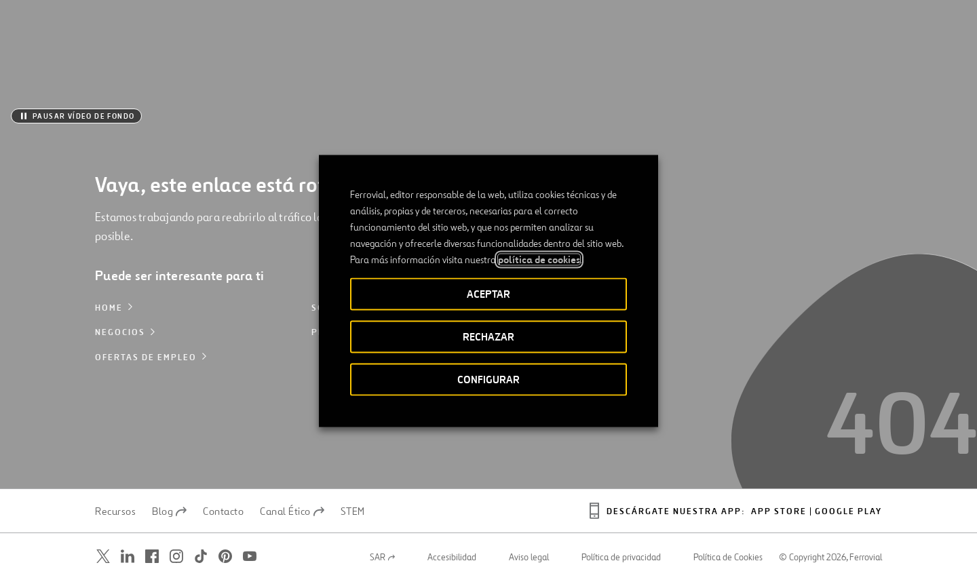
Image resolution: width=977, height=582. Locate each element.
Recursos (115, 511)
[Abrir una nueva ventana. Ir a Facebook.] (152, 556)
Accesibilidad (451, 557)
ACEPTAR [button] (488, 294)
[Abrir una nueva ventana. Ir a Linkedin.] (127, 556)
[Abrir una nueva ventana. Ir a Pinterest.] (225, 556)
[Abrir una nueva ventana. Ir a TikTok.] (201, 556)
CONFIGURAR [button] (488, 379)
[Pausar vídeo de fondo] (76, 116)
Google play (848, 512)
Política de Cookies (728, 557)
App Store (779, 512)
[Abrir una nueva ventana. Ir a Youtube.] (250, 556)
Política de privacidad (621, 557)
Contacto (223, 511)
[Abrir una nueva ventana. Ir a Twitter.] (103, 556)
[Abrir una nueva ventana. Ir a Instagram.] (176, 556)
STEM (353, 511)
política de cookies (539, 259)
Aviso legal (529, 557)
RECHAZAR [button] (488, 337)
